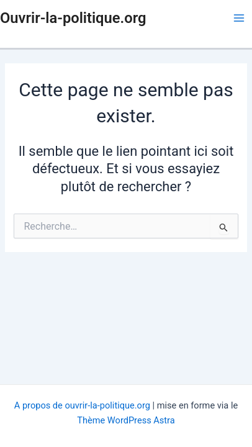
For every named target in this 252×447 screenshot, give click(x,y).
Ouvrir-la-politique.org (73, 18)
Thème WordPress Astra (125, 420)
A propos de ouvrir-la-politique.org (82, 405)
